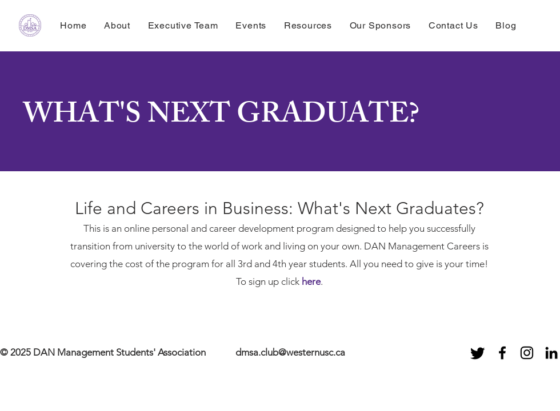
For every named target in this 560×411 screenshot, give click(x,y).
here (311, 281)
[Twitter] (477, 352)
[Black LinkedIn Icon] (551, 352)
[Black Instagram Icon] (526, 352)
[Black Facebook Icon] (502, 352)
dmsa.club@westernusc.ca (290, 352)
